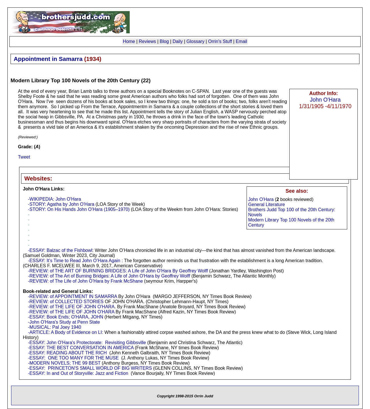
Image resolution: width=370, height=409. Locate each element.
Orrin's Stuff (220, 41)
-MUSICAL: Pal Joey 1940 (54, 327)
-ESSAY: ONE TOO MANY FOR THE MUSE (73, 357)
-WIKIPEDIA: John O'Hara (54, 199)
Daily (177, 41)
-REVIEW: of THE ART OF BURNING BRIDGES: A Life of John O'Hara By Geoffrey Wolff (118, 270)
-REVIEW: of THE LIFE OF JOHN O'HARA (71, 306)
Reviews (147, 41)
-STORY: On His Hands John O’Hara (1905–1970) (79, 209)
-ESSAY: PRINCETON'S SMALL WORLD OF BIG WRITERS (90, 368)
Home (129, 41)
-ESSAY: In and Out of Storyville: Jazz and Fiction (78, 373)
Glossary (195, 41)
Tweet (24, 157)
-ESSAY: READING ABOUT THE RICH (67, 352)
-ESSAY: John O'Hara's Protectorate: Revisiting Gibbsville (87, 342)
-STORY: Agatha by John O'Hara (61, 204)
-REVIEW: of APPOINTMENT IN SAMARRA (72, 296)
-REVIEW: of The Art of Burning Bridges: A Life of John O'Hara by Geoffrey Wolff (109, 276)
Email (241, 41)
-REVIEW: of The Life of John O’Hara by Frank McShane (85, 281)
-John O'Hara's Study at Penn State (64, 322)
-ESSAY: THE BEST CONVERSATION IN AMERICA (80, 347)
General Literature (266, 204)
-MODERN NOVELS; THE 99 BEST (64, 363)
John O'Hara (325, 99)
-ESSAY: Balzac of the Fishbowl (60, 250)
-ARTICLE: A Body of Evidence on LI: (65, 332)
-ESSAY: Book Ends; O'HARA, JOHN (65, 317)
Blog (164, 41)
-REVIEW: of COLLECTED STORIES (65, 301)
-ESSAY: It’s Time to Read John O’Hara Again (74, 260)
